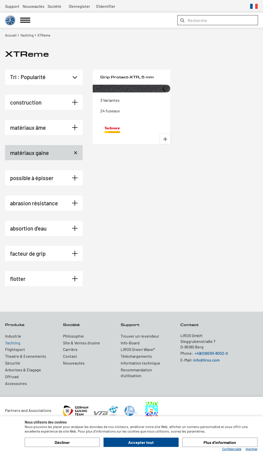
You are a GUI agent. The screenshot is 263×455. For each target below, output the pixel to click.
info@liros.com (206, 360)
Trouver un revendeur (140, 336)
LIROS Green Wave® (138, 349)
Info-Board (130, 342)
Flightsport (15, 349)
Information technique (140, 363)
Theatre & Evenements (25, 356)
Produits (14, 324)
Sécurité (12, 363)
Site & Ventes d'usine (81, 342)
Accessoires (16, 383)
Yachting (12, 342)
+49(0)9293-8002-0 (211, 353)
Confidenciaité (231, 449)
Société (54, 6)
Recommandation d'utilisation (136, 372)
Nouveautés (33, 6)
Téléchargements (136, 356)
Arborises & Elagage (23, 369)
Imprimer (251, 449)
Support (12, 6)
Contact (70, 356)
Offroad (12, 376)
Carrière (70, 349)
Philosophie (73, 336)
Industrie (13, 336)
